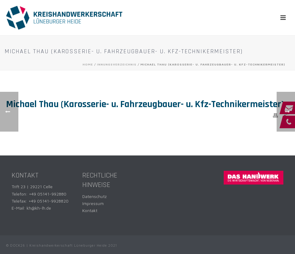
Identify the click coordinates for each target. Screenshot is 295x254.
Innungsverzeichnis (116, 64)
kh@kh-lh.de (39, 208)
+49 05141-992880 (47, 193)
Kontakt (89, 210)
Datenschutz (94, 196)
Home (88, 64)
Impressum (93, 203)
